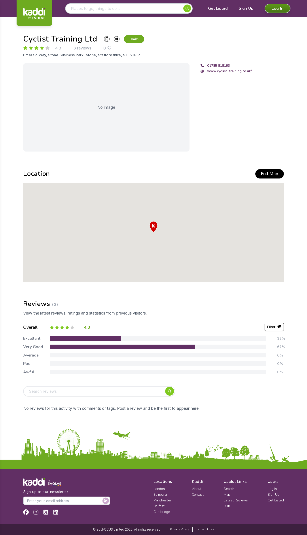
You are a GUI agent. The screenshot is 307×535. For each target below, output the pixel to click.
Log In (277, 8)
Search (229, 488)
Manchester (163, 500)
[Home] (34, 14)
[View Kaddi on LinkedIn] (56, 512)
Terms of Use (205, 529)
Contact (198, 494)
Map (227, 494)
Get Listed (218, 8)
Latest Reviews (236, 500)
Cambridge (162, 511)
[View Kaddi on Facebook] (26, 512)
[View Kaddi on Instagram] (36, 512)
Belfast (159, 506)
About (197, 488)
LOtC (228, 506)
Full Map (269, 174)
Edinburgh (161, 494)
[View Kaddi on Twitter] (46, 512)
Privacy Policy (179, 529)
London (159, 488)
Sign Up (246, 8)
